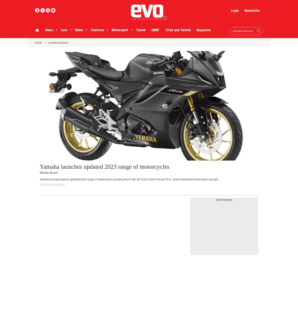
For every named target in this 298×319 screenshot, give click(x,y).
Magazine (204, 30)
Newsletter (252, 10)
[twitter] (43, 12)
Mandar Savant (49, 172)
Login (235, 10)
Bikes (79, 30)
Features (97, 30)
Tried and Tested (178, 30)
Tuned (140, 30)
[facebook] (37, 12)
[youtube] (48, 12)
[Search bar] (243, 31)
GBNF (155, 30)
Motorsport (120, 30)
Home (39, 42)
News (49, 30)
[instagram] (53, 12)
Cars (64, 30)
